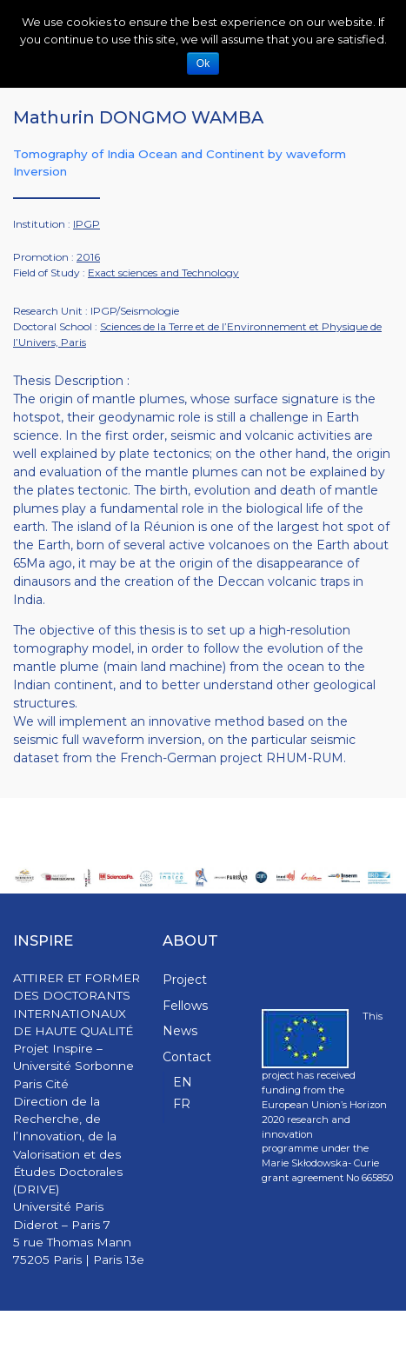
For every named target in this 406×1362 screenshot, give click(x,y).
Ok (203, 63)
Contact (187, 1057)
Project (185, 979)
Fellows (185, 1005)
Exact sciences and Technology (163, 272)
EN (182, 1082)
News (180, 1031)
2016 (88, 256)
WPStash (371, 1336)
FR (181, 1104)
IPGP (86, 223)
